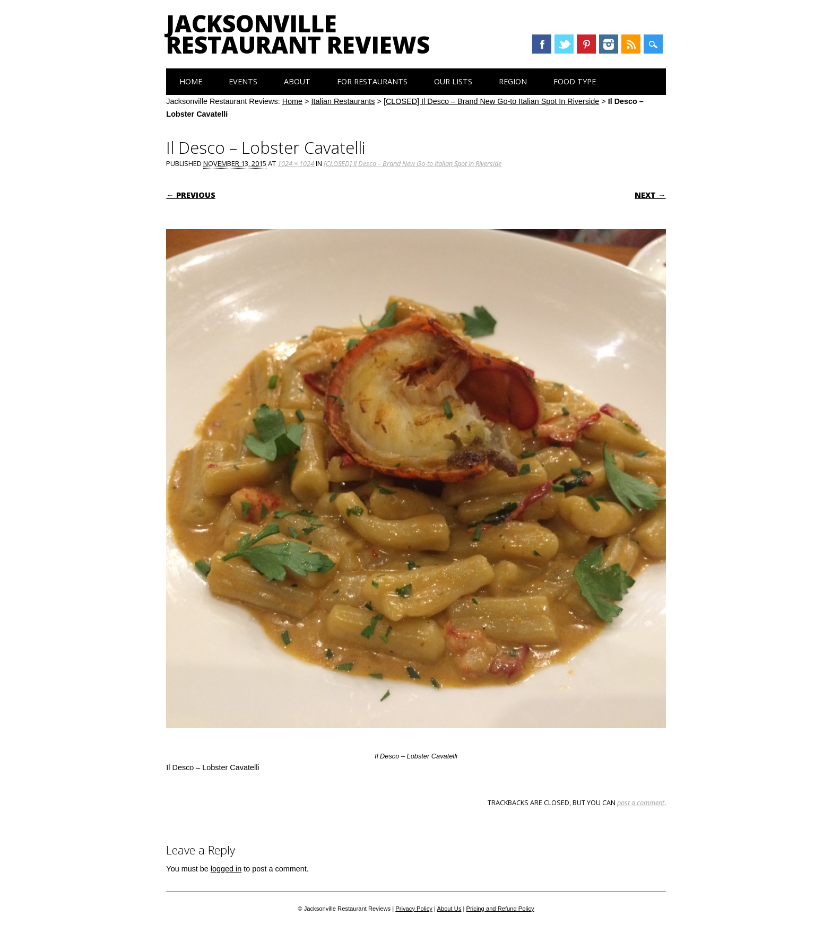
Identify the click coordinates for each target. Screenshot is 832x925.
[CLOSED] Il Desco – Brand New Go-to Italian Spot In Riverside (491, 101)
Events (243, 81)
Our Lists (453, 81)
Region (513, 81)
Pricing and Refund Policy (500, 908)
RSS (630, 44)
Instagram (608, 44)
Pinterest (586, 44)
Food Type (574, 81)
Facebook (541, 44)
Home (190, 81)
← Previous (190, 195)
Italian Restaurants (343, 101)
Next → (650, 195)
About (297, 81)
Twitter (564, 44)
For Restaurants (372, 81)
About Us (449, 908)
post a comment (640, 802)
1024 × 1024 (296, 163)
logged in (226, 869)
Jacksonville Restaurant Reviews (298, 33)
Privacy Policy (413, 908)
